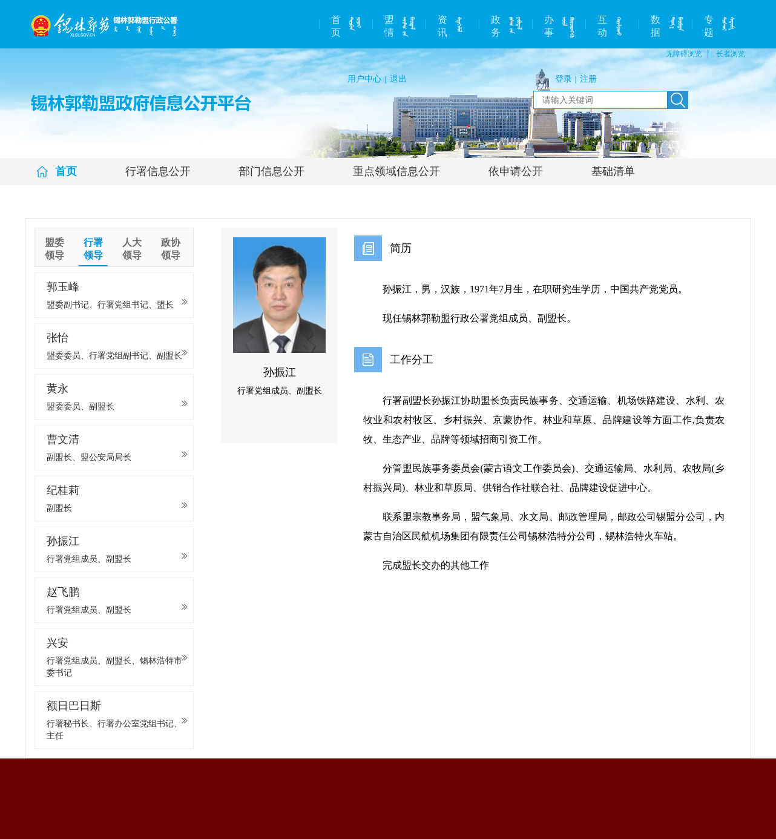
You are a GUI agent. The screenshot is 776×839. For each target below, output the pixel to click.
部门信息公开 (271, 171)
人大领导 (132, 248)
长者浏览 (730, 54)
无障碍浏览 (684, 54)
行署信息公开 (158, 171)
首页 (336, 26)
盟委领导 (54, 248)
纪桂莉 (116, 499)
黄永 (116, 397)
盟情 (389, 26)
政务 (496, 26)
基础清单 (613, 171)
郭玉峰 (116, 296)
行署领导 (93, 248)
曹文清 (116, 448)
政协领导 (170, 248)
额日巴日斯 (116, 721)
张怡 (116, 346)
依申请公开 (515, 171)
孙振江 (116, 550)
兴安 (116, 658)
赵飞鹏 (116, 601)
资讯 (442, 26)
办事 (549, 26)
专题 (709, 26)
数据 (655, 26)
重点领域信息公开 (396, 171)
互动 (602, 26)
